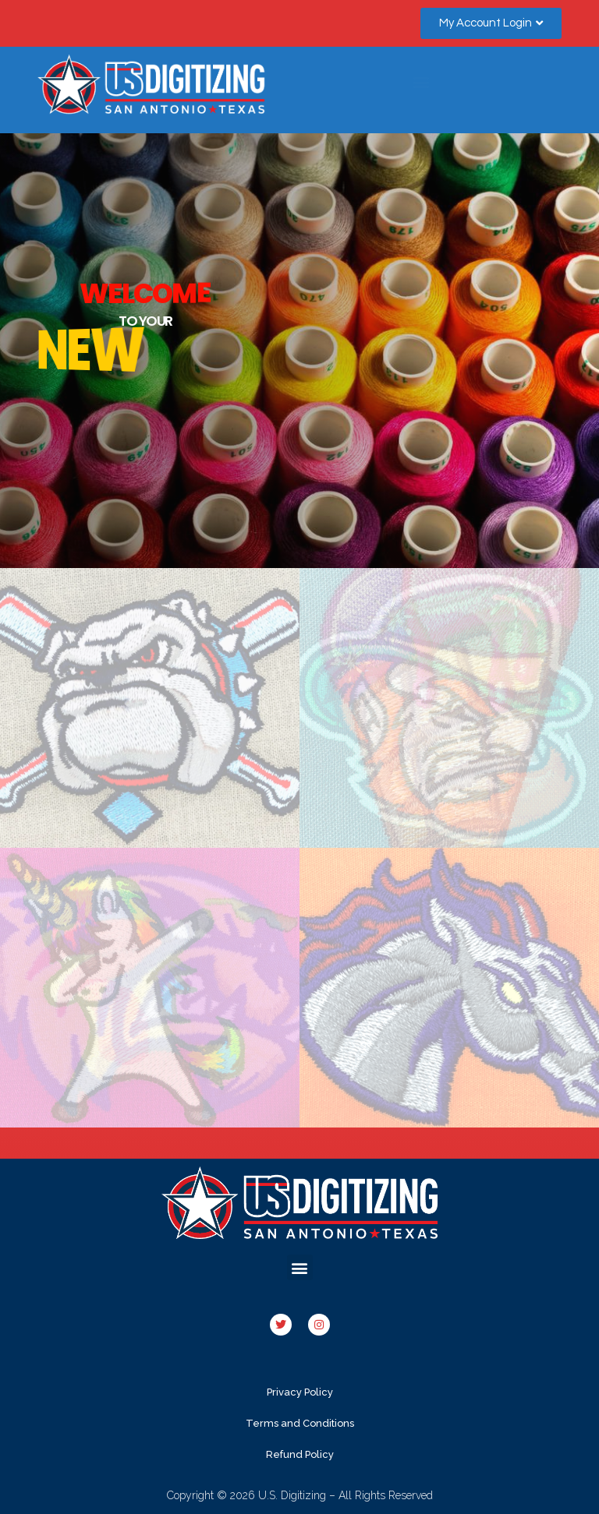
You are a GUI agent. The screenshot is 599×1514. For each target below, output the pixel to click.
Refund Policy (300, 1454)
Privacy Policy (300, 1392)
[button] (491, 23)
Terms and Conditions (300, 1423)
